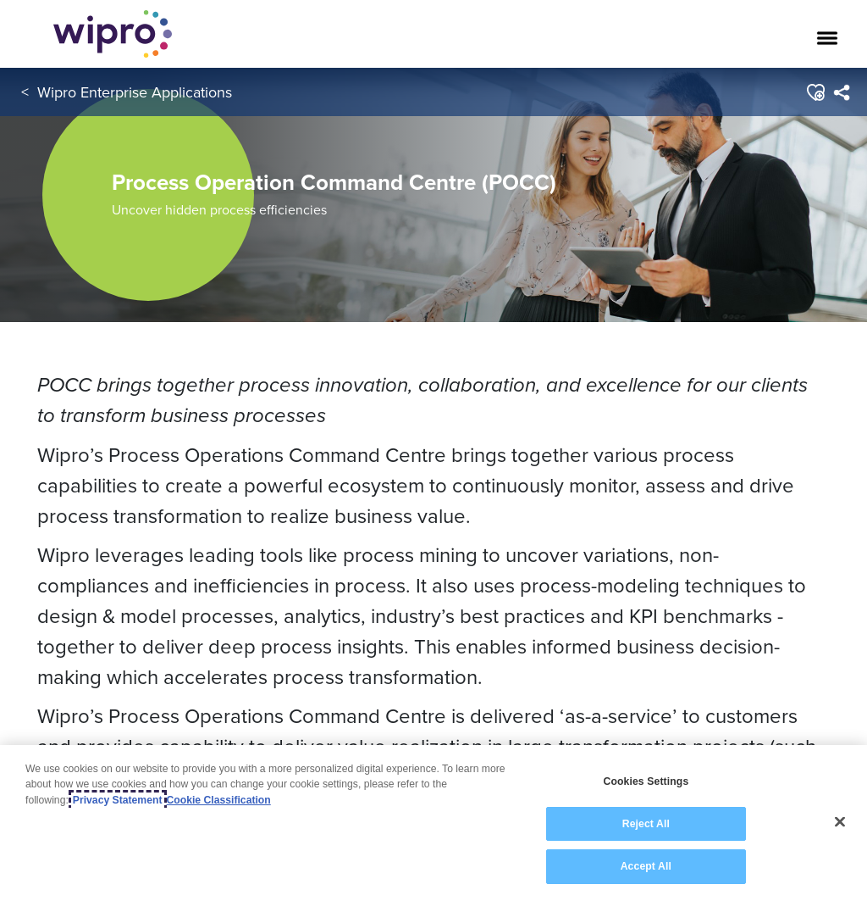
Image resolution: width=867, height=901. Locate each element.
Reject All (646, 824)
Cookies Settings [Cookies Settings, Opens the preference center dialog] (645, 781)
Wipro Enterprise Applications (134, 92)
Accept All (646, 866)
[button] (815, 92)
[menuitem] (841, 92)
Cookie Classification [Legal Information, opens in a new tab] (219, 800)
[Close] (840, 822)
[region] (433, 823)
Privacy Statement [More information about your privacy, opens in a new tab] (118, 800)
